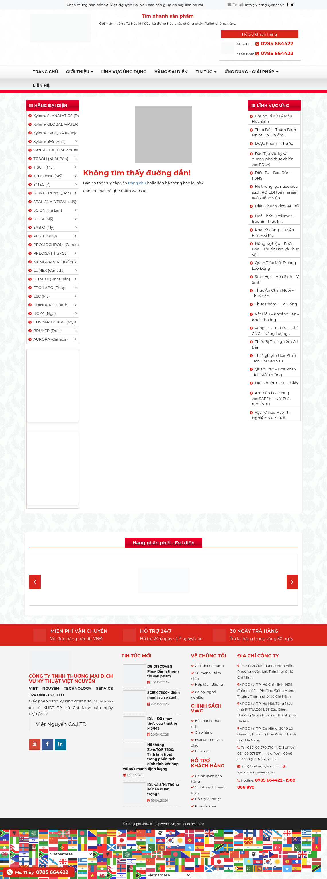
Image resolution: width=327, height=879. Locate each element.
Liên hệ (41, 85)
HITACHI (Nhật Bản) (49, 279)
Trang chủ (45, 71)
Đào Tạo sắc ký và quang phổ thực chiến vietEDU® (272, 159)
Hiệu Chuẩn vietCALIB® (277, 206)
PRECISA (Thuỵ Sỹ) (48, 253)
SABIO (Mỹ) (41, 227)
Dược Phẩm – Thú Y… (274, 143)
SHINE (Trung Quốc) (49, 193)
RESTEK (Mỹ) (42, 236)
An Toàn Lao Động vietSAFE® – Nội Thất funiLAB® (271, 398)
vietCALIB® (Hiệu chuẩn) (53, 150)
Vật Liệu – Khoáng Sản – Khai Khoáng (275, 317)
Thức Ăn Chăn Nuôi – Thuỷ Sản (273, 293)
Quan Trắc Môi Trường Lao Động (274, 265)
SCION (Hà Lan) (45, 210)
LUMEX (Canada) (46, 270)
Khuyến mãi (205, 806)
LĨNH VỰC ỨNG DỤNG (123, 71)
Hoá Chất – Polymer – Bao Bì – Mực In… (273, 219)
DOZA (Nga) (42, 313)
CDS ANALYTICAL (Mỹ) (51, 322)
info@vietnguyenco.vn (265, 5)
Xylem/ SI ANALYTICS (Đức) (53, 115)
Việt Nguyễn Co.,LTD (61, 724)
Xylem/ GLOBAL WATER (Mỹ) (53, 124)
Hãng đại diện (171, 71)
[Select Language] (71, 854)
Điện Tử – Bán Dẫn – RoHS (272, 175)
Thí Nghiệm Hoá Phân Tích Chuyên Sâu (274, 358)
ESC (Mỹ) (39, 296)
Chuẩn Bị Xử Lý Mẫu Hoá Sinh (272, 119)
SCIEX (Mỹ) (41, 218)
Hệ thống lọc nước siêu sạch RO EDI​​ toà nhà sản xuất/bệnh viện (275, 192)
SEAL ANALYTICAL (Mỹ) (52, 201)
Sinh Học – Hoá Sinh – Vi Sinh (275, 279)
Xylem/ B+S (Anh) (47, 141)
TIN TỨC (206, 71)
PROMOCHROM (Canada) (53, 244)
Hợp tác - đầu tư (209, 684)
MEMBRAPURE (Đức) (50, 261)
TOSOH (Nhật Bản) (48, 158)
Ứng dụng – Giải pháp (251, 71)
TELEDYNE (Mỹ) (45, 175)
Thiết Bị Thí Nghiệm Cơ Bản (275, 344)
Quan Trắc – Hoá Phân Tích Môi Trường (274, 372)
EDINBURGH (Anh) (48, 304)
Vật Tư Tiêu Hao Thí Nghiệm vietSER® (271, 415)
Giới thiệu (79, 71)
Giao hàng (204, 732)
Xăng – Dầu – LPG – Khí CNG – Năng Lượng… (274, 330)
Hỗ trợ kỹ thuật (208, 799)
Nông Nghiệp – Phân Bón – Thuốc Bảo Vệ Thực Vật (275, 249)
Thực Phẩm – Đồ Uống (276, 304)
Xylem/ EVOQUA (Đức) (51, 132)
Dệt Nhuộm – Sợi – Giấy (276, 382)
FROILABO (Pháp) (47, 287)
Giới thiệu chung (209, 665)
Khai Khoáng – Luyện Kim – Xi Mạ (273, 232)
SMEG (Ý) (39, 184)
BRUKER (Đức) (44, 330)
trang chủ (137, 183)
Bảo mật (202, 751)
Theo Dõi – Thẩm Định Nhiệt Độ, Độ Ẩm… (274, 132)
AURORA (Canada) (48, 339)
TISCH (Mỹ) (41, 167)
